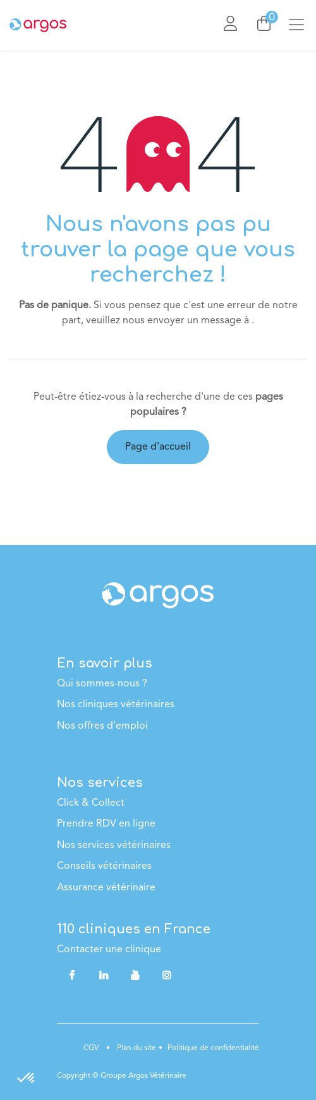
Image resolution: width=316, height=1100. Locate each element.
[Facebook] (71, 975)
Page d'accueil (158, 447)
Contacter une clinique (109, 950)
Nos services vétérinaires (114, 845)
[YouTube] (135, 975)
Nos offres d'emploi (102, 726)
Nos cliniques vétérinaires (115, 705)
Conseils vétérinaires (104, 866)
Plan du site (135, 1048)
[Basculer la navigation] (301, 25)
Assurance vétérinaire (106, 888)
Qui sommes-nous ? (102, 684)
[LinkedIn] (103, 975)
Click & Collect (91, 803)
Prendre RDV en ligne (106, 824)
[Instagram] (166, 975)
